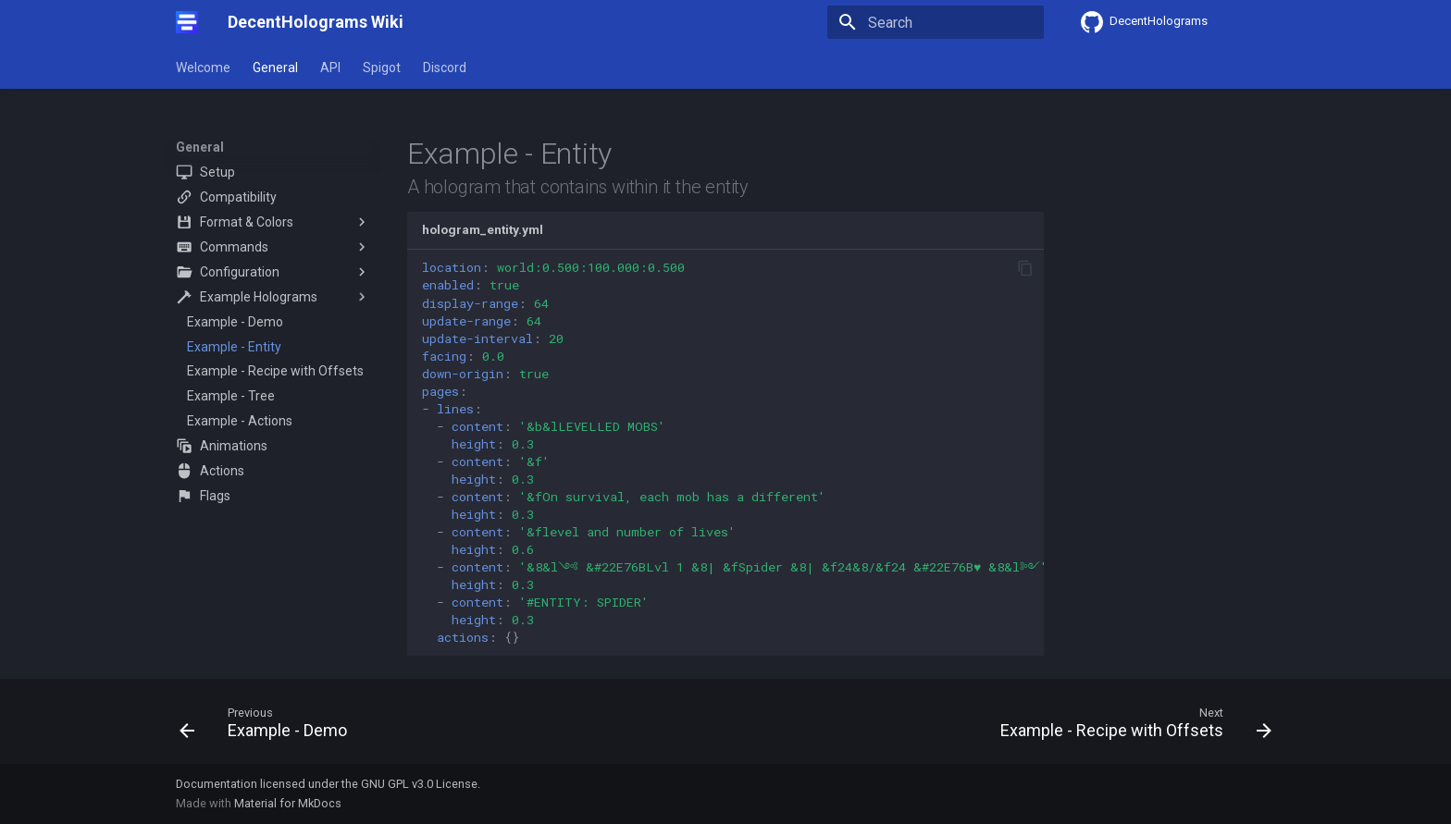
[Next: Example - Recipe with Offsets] (1130, 727)
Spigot (382, 67)
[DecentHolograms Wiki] (186, 22)
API (330, 67)
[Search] (935, 22)
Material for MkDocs (287, 803)
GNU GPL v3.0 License (419, 784)
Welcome (203, 67)
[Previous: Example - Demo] (268, 727)
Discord (444, 67)
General (275, 67)
